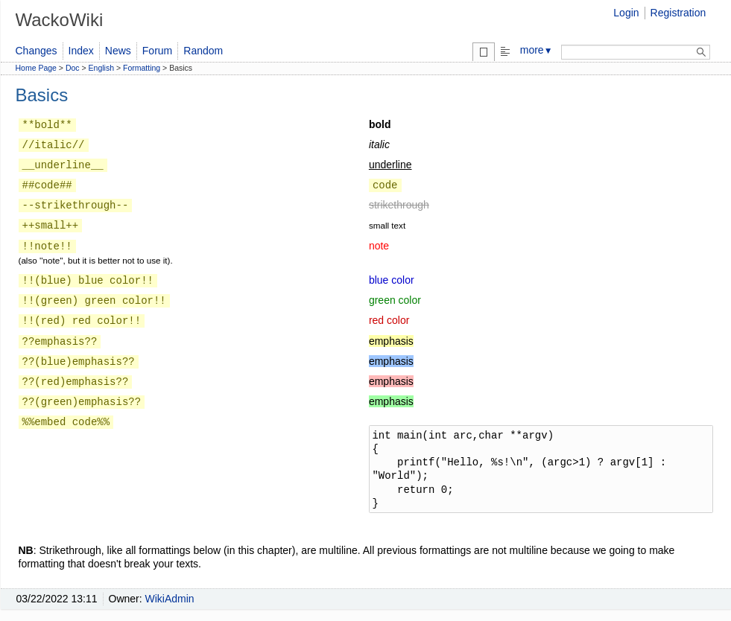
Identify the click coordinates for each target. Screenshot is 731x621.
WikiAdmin (169, 599)
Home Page (36, 67)
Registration (678, 13)
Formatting (141, 67)
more (536, 50)
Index (81, 51)
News (118, 51)
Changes (36, 51)
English (101, 67)
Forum (157, 51)
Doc (73, 67)
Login (626, 13)
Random (203, 51)
